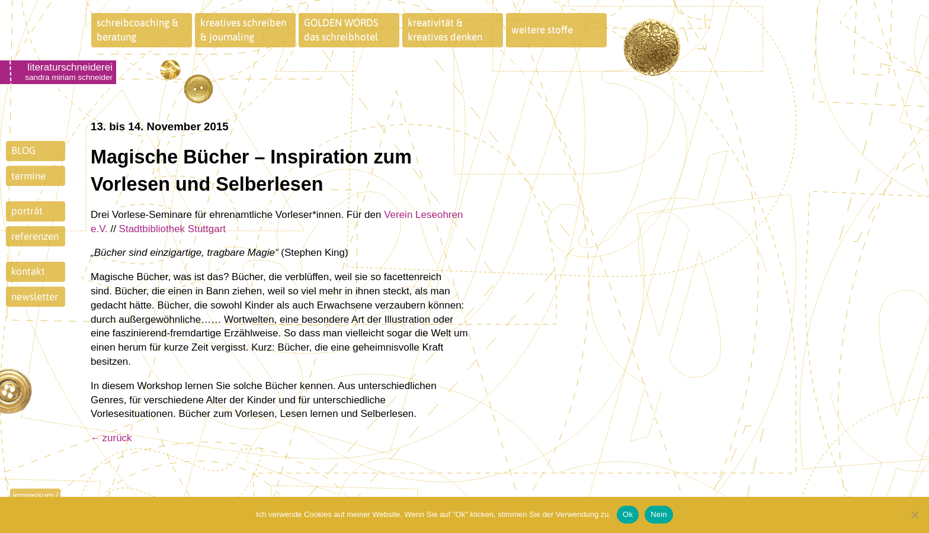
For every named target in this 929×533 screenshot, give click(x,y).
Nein (659, 514)
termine (28, 176)
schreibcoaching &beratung (137, 30)
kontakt (28, 271)
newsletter (34, 297)
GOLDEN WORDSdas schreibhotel (341, 30)
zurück (117, 438)
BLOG (23, 150)
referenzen (35, 236)
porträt (27, 211)
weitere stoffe (542, 30)
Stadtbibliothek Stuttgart (172, 229)
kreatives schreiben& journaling (243, 30)
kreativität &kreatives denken (445, 30)
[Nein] (914, 515)
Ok (628, 514)
